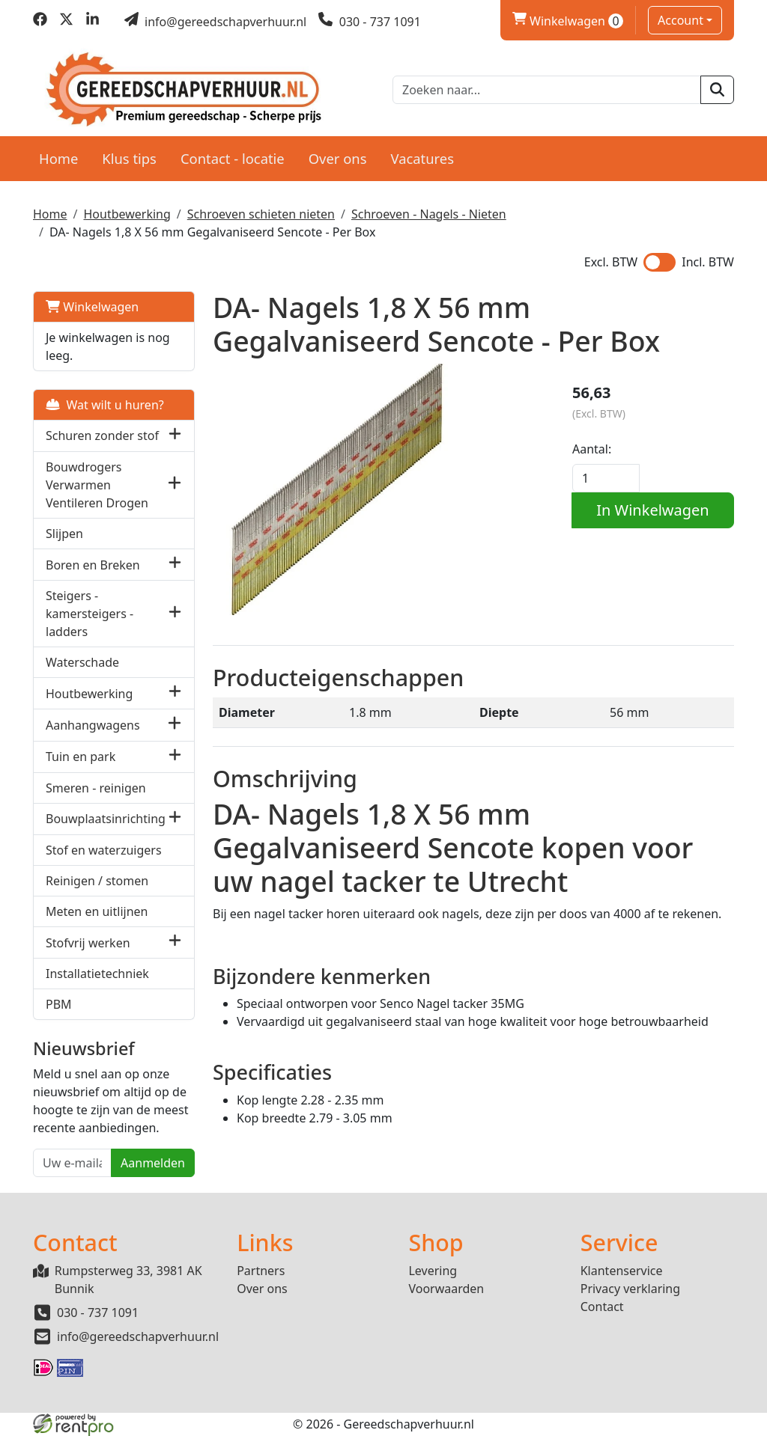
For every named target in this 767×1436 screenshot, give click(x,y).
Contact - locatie (233, 158)
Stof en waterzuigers (104, 850)
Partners (261, 1270)
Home (58, 158)
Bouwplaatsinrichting (106, 818)
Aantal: (591, 449)
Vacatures (422, 158)
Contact (602, 1306)
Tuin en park (80, 756)
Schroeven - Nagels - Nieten (428, 214)
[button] (175, 436)
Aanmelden (153, 1163)
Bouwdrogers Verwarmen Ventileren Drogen (97, 485)
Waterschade (82, 662)
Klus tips (129, 158)
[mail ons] (215, 21)
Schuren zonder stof (102, 435)
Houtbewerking (126, 214)
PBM (59, 1004)
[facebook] (40, 21)
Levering (432, 1270)
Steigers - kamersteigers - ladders (89, 613)
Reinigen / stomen (97, 881)
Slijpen (64, 533)
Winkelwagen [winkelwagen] (567, 21)
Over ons (338, 158)
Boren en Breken (93, 565)
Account (680, 20)
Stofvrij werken (88, 943)
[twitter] (66, 21)
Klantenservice (621, 1270)
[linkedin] (92, 21)
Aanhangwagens (93, 725)
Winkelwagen (92, 307)
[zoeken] (717, 90)
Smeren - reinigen (96, 788)
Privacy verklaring (630, 1288)
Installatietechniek (97, 973)
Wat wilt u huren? (105, 405)
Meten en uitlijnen (97, 911)
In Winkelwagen (652, 510)
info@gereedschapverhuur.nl (138, 1336)
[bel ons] (369, 21)
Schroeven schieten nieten (261, 214)
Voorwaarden (446, 1288)
